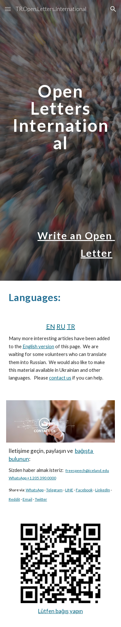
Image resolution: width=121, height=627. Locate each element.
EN (50, 326)
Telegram (54, 489)
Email (27, 499)
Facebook (84, 489)
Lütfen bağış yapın (60, 611)
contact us (60, 378)
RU (61, 326)
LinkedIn (102, 489)
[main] (60, 86)
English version (38, 346)
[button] (7, 9)
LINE (69, 489)
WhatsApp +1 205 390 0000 (32, 477)
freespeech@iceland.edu (87, 470)
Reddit (14, 499)
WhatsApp (35, 489)
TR (71, 326)
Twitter (41, 499)
